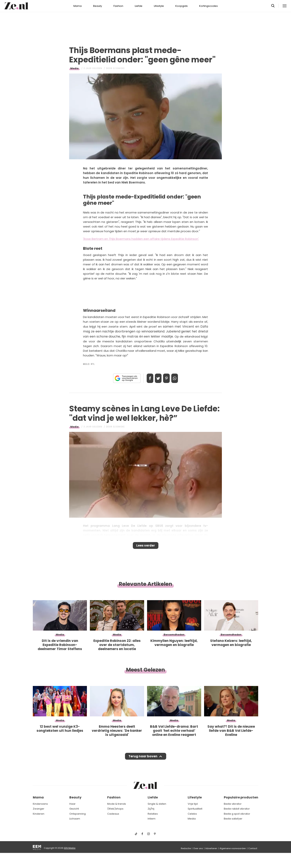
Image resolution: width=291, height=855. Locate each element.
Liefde (138, 6)
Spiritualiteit (195, 809)
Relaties (153, 814)
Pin (167, 378)
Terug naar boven (142, 760)
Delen (146, 378)
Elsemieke (119, 68)
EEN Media (69, 848)
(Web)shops (115, 809)
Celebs (192, 814)
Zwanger (38, 809)
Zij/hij (151, 809)
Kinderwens (40, 804)
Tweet (157, 378)
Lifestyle (159, 6)
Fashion (118, 6)
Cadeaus (113, 814)
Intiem (151, 818)
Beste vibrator (233, 804)
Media (74, 68)
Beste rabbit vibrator (237, 809)
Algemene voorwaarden (233, 848)
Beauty (97, 6)
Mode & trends (116, 804)
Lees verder (145, 546)
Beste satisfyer (233, 818)
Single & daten (157, 804)
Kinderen (38, 814)
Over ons (198, 848)
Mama (77, 6)
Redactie (186, 848)
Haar (72, 804)
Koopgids (181, 6)
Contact (252, 848)
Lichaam (74, 818)
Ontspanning (77, 814)
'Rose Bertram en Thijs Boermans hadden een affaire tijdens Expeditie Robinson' (141, 239)
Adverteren (211, 848)
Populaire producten (241, 797)
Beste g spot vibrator (237, 814)
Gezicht (74, 809)
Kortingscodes (208, 6)
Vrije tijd (193, 804)
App (178, 378)
